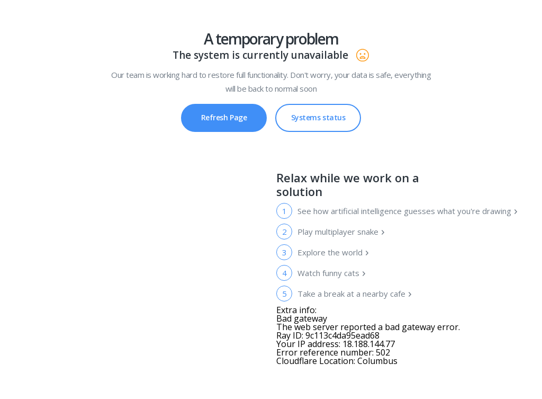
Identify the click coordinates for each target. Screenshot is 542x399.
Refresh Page (224, 117)
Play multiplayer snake (341, 232)
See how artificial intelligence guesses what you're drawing (407, 211)
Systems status (318, 113)
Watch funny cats (331, 273)
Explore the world (333, 252)
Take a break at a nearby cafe (354, 294)
